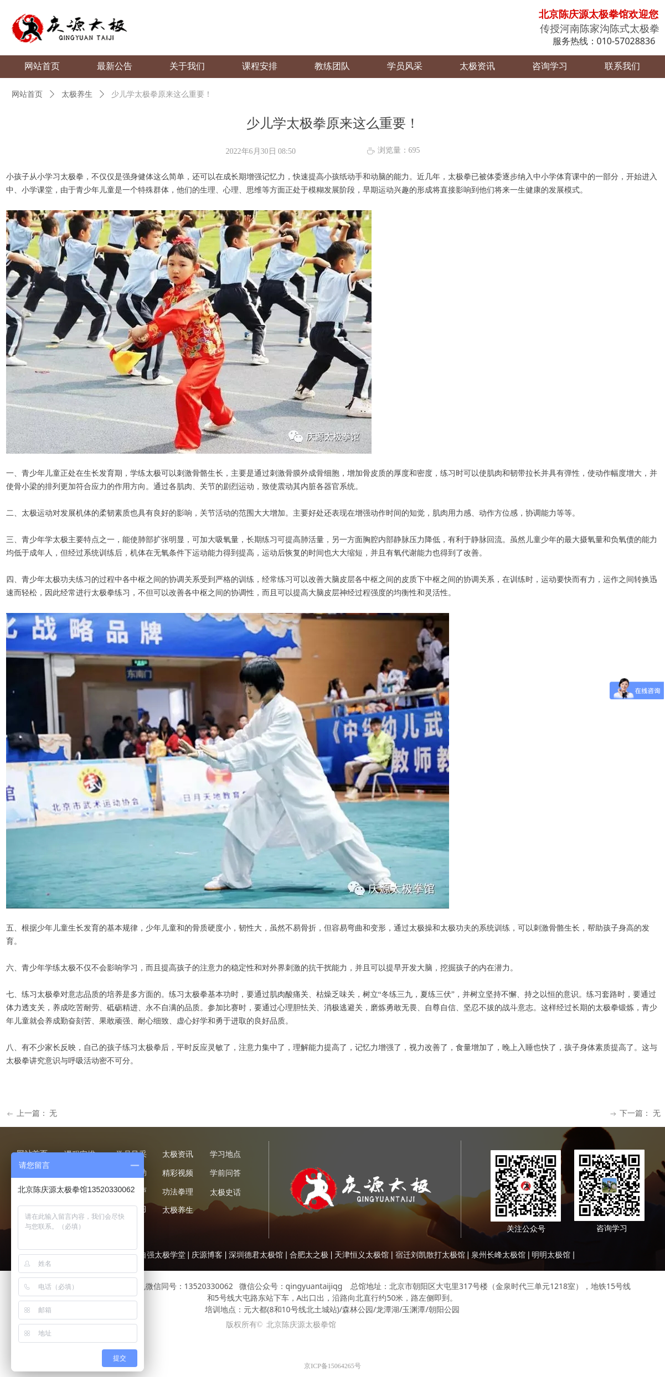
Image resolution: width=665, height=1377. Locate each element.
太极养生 (76, 94)
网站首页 (27, 94)
